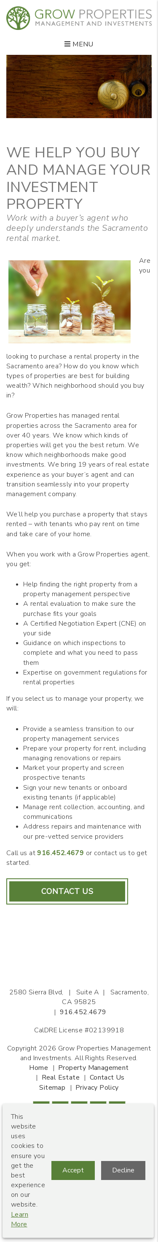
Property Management (93, 1067)
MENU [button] (78, 44)
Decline (123, 1170)
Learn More (19, 1219)
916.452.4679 (60, 853)
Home (38, 1067)
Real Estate (61, 1077)
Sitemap (52, 1087)
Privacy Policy (97, 1087)
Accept (73, 1170)
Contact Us (67, 891)
